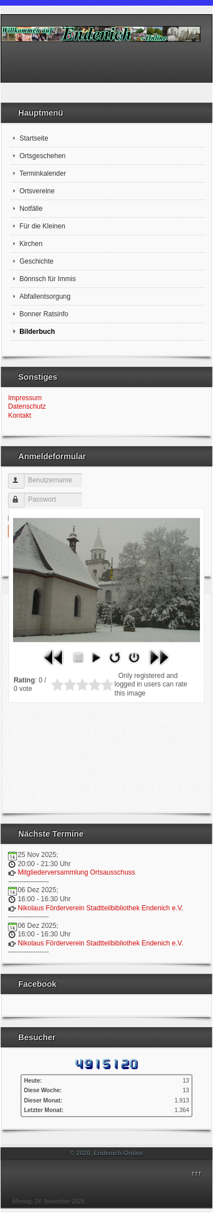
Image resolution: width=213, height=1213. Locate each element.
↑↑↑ (196, 1173)
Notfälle (31, 209)
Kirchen (31, 244)
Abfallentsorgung (44, 296)
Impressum (24, 398)
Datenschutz (27, 406)
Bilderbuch (37, 332)
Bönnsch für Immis (47, 279)
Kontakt (19, 415)
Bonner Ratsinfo (43, 314)
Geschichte (36, 261)
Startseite (33, 138)
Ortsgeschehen (42, 156)
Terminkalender (42, 173)
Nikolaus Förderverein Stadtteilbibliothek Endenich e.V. (100, 908)
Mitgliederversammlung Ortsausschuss (76, 872)
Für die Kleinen (42, 226)
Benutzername (21, 476)
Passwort (21, 495)
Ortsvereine (37, 191)
